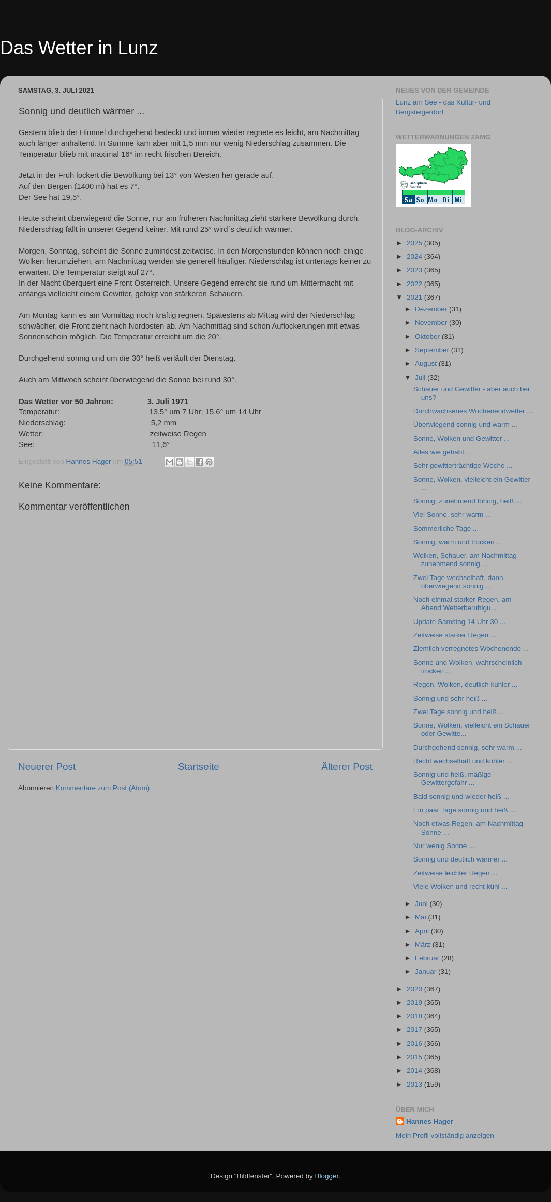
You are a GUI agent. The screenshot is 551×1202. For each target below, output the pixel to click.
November (432, 323)
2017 (415, 1029)
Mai (421, 917)
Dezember (432, 309)
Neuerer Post (47, 766)
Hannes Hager (429, 1121)
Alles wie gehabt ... (442, 452)
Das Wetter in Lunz (79, 47)
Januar (426, 971)
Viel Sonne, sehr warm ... (452, 514)
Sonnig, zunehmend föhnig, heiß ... (467, 501)
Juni (422, 904)
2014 (415, 1070)
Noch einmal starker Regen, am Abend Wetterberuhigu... (462, 604)
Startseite (198, 766)
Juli (421, 377)
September (433, 350)
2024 (415, 256)
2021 (415, 297)
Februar (428, 958)
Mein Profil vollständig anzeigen (445, 1135)
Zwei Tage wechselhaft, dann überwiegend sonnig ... (458, 582)
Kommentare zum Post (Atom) (103, 788)
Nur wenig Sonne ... (444, 846)
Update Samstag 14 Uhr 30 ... (459, 622)
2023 (415, 270)
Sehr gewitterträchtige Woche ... (463, 465)
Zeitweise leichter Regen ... (455, 873)
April (423, 931)
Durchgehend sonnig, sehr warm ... (467, 747)
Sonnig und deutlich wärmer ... (460, 859)
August (427, 363)
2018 (415, 1016)
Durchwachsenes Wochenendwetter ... (473, 411)
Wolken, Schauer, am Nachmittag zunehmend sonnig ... (465, 560)
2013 (415, 1084)
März (424, 944)
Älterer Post (347, 766)
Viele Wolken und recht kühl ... (460, 887)
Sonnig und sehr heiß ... (450, 698)
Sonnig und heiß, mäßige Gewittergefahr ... (452, 778)
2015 (415, 1057)
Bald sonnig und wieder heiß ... (461, 796)
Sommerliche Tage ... (446, 528)
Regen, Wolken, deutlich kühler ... (465, 684)
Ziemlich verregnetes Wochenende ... (471, 648)
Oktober (428, 336)
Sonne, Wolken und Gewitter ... (461, 438)
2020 (415, 989)
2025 (415, 243)
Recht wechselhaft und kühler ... (463, 761)
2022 (415, 284)
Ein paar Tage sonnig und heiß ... (464, 810)
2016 (415, 1043)
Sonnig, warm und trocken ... (457, 542)
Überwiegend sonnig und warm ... (465, 424)
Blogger (327, 1176)
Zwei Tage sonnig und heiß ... (458, 712)
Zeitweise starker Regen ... (455, 635)
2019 (415, 1002)
